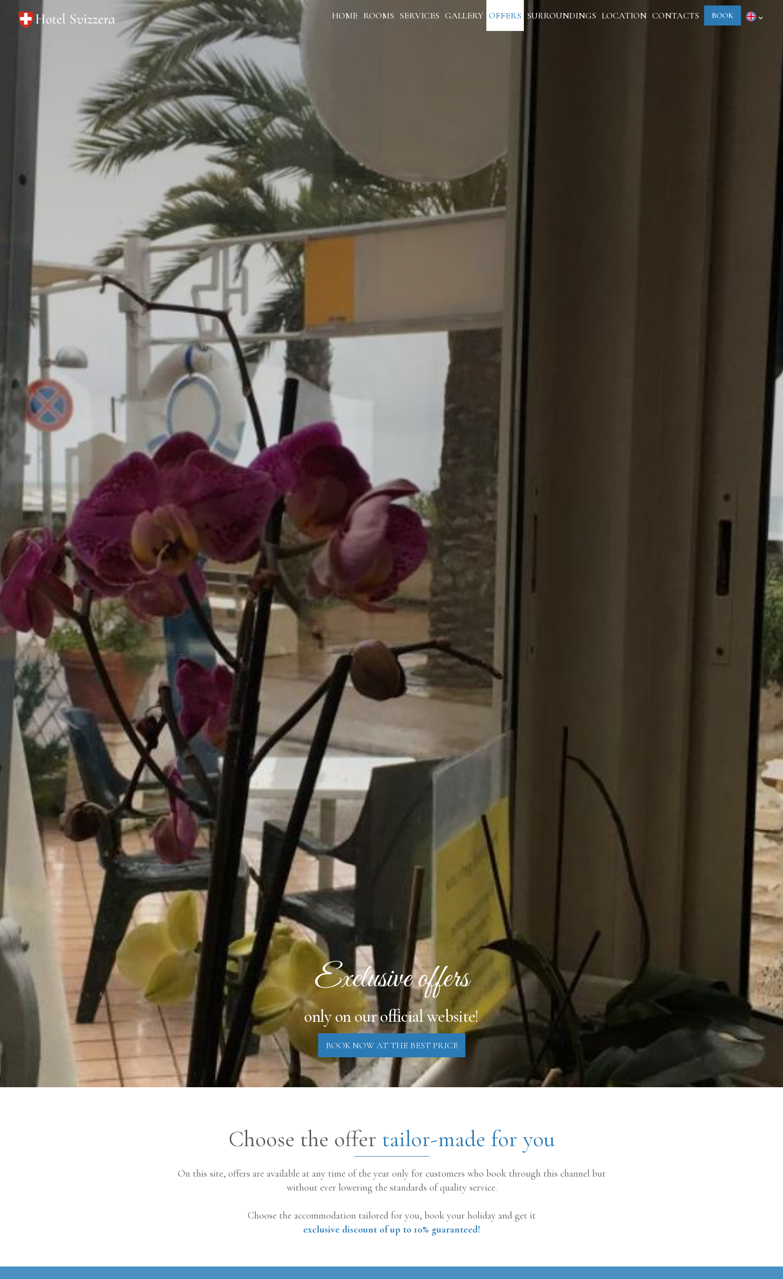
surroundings (561, 15)
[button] (756, 15)
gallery (464, 15)
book (723, 15)
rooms (378, 15)
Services (419, 15)
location (624, 15)
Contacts (675, 15)
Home (345, 15)
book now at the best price (392, 1045)
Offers (505, 15)
